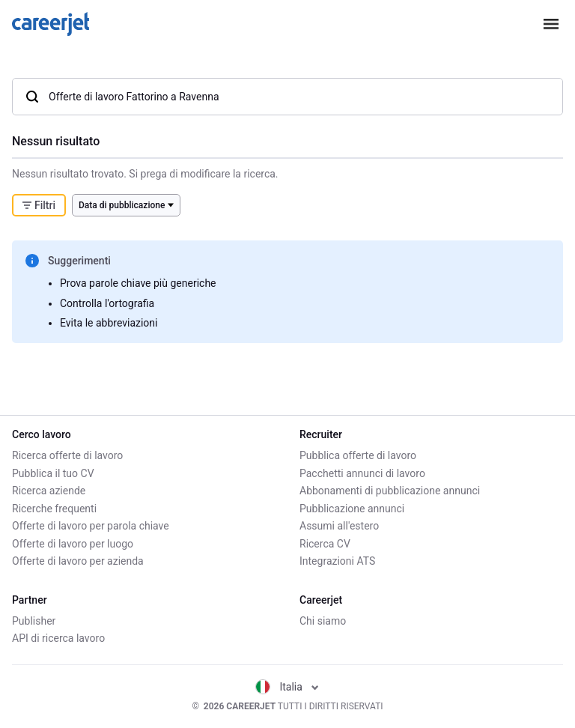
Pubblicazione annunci (351, 509)
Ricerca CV (324, 544)
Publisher (33, 621)
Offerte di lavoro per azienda (78, 561)
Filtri (38, 205)
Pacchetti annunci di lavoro (362, 473)
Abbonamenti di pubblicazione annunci (389, 491)
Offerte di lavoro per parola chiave (90, 526)
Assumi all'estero (339, 526)
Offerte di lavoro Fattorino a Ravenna (122, 97)
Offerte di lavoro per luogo (72, 544)
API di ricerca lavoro (58, 638)
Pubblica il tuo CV (53, 473)
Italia (287, 687)
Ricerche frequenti (54, 509)
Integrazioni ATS (337, 561)
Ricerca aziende (48, 491)
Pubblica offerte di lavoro (357, 455)
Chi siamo (322, 621)
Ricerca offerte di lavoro (67, 455)
